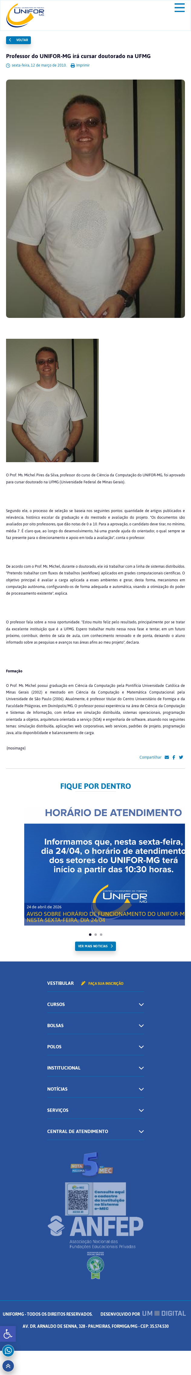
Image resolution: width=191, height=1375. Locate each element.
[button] (8, 1334)
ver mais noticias (92, 946)
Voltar (18, 40)
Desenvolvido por (143, 1314)
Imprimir (80, 65)
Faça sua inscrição (102, 983)
